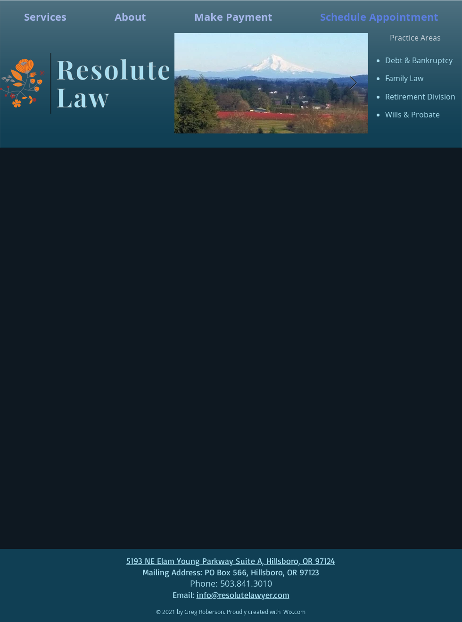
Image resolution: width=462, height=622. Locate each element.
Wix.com (294, 611)
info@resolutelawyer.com (243, 594)
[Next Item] (353, 83)
